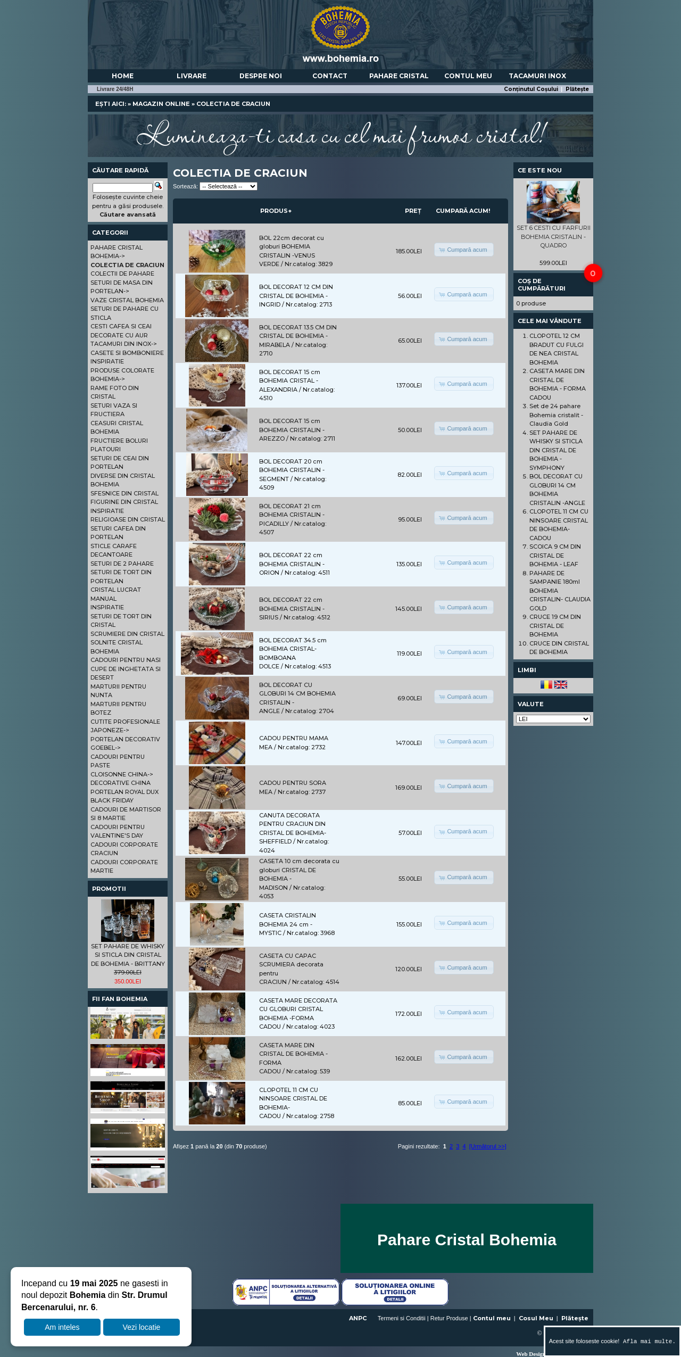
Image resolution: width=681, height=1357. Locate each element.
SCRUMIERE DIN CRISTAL (127, 634)
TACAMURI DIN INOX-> (123, 343)
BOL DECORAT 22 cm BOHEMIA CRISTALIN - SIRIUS (292, 608)
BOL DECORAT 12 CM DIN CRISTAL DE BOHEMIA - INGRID (296, 295)
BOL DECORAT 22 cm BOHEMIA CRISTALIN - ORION (292, 563)
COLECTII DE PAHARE (122, 273)
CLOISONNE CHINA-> (121, 774)
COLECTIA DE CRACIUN (233, 103)
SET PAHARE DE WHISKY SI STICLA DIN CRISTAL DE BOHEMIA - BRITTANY (128, 954)
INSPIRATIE (107, 361)
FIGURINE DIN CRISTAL (124, 502)
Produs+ (276, 210)
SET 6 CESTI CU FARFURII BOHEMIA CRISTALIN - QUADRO (554, 236)
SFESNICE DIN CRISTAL (124, 493)
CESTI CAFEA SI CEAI (121, 326)
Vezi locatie (142, 1327)
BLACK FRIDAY (112, 800)
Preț (413, 210)
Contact (329, 76)
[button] (463, 249)
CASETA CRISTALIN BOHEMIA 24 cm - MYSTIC (287, 924)
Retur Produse (449, 1318)
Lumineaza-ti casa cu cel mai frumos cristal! (340, 133)
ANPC (358, 1318)
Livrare (191, 76)
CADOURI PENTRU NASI (125, 660)
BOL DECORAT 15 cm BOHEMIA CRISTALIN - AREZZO (292, 429)
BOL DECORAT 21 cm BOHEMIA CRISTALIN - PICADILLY (292, 514)
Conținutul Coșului (531, 89)
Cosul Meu (536, 1318)
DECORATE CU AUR (119, 335)
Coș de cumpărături (542, 284)
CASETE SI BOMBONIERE (127, 353)
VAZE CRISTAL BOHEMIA (127, 300)
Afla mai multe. (647, 1341)
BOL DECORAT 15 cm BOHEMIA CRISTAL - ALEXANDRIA (289, 380)
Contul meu (468, 76)
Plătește (577, 89)
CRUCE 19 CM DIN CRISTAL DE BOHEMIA (555, 625)
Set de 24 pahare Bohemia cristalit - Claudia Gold (556, 414)
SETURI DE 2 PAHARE (122, 563)
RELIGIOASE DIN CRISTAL (127, 519)
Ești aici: (110, 103)
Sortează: (185, 186)
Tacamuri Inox (537, 76)
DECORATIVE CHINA (120, 783)
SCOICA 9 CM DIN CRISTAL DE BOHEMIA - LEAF (555, 555)
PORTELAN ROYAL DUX (124, 792)
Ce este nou (540, 170)
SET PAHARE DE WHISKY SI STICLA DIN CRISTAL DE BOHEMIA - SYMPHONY (556, 450)
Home (123, 76)
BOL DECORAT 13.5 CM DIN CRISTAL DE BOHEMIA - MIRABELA (298, 336)
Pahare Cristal (399, 76)
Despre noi (260, 76)
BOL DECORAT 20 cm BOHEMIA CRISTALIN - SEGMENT (292, 470)
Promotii (109, 888)
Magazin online (161, 103)
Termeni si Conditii (402, 1318)
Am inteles (62, 1327)
